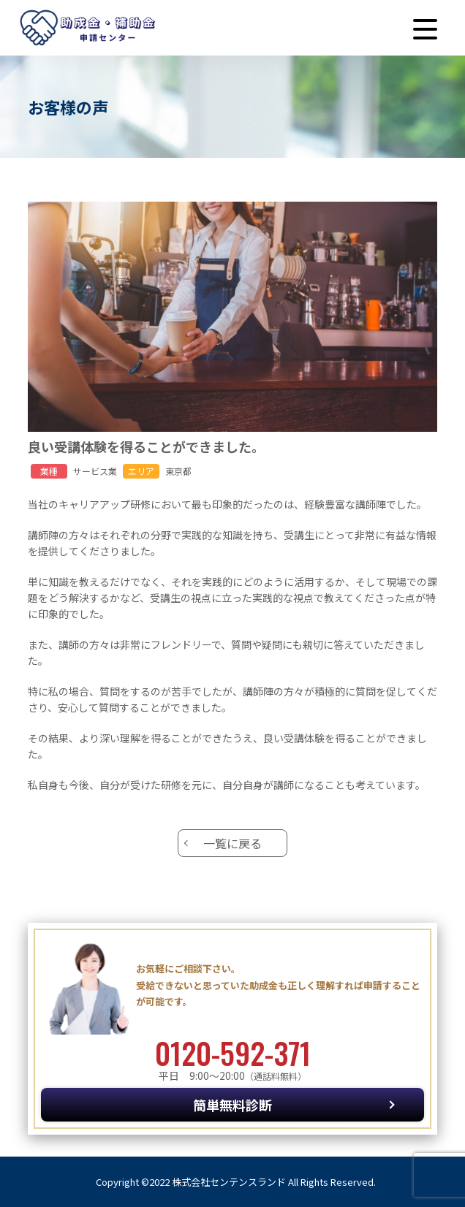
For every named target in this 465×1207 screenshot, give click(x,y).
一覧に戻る (232, 843)
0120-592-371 (233, 1052)
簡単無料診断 (232, 1104)
